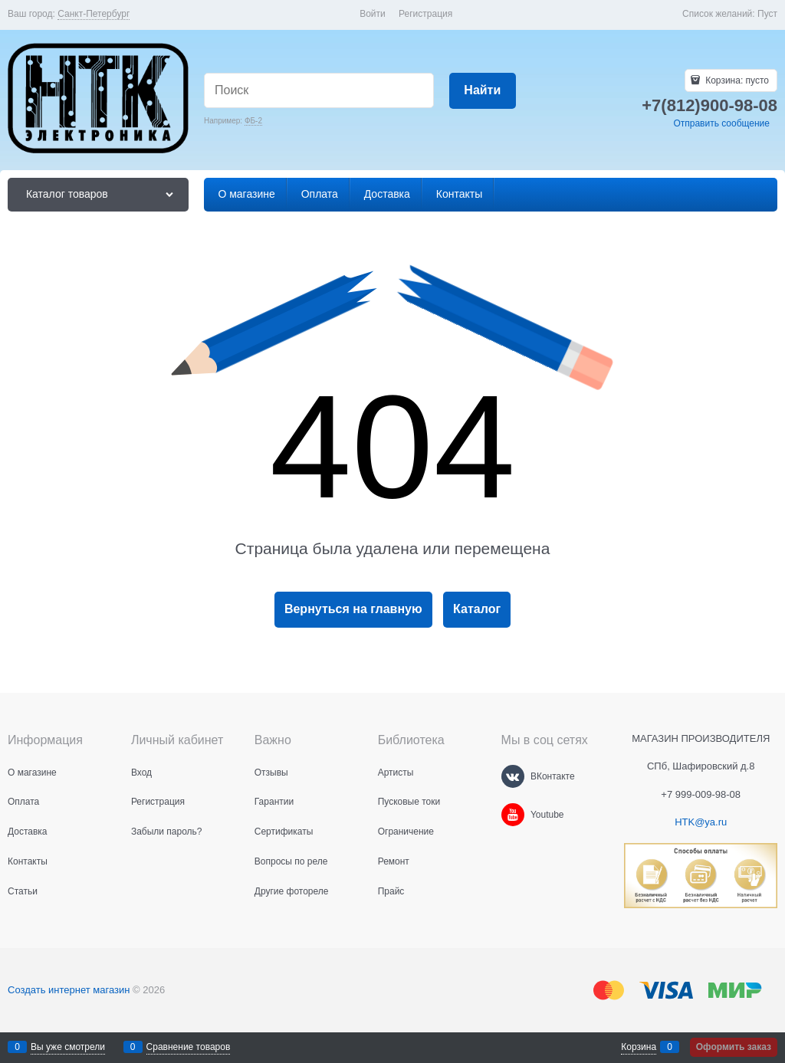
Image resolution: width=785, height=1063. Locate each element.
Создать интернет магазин (69, 990)
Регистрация (425, 13)
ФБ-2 (253, 120)
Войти (373, 13)
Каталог (477, 608)
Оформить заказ (733, 1047)
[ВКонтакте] (512, 776)
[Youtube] (512, 814)
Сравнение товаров (188, 1047)
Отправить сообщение (721, 123)
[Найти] (482, 91)
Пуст (767, 13)
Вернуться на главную (353, 608)
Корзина (638, 1047)
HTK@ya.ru (701, 822)
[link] (93, 14)
